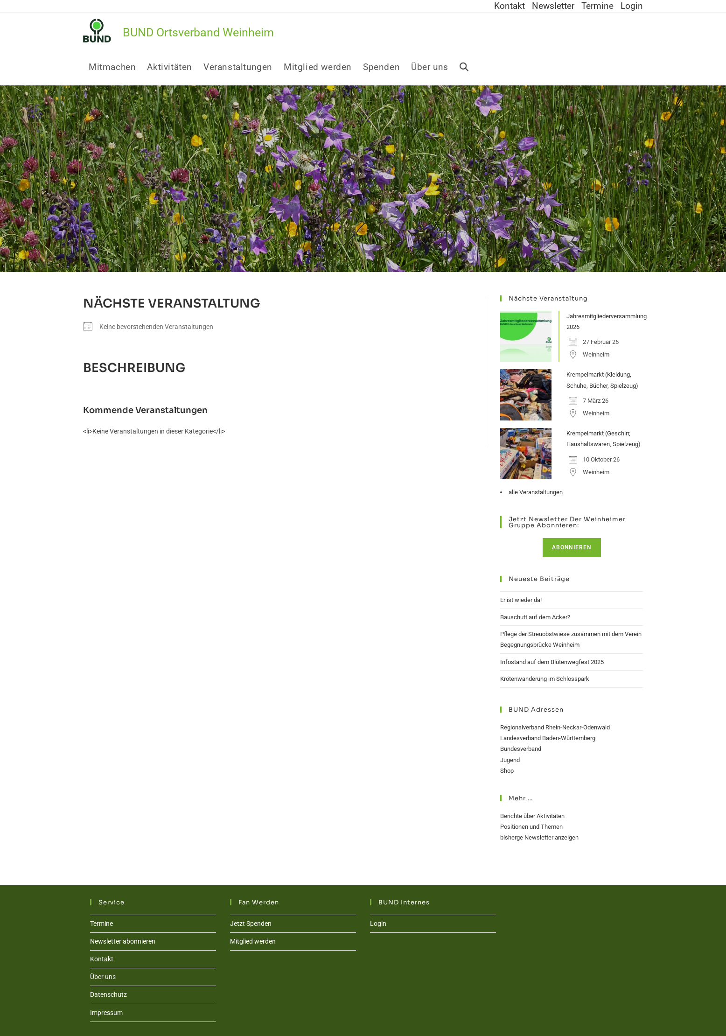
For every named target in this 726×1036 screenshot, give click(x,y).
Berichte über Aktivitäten (532, 815)
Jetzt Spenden (251, 923)
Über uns (103, 976)
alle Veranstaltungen (536, 492)
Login (632, 6)
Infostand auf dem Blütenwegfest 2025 (552, 661)
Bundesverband (520, 748)
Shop (507, 770)
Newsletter (553, 6)
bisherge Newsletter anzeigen (539, 837)
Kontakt (509, 6)
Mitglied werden (253, 941)
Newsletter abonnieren (122, 941)
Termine (597, 6)
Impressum (106, 1012)
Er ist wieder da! (521, 599)
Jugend (510, 759)
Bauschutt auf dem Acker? (535, 617)
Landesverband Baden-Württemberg (547, 738)
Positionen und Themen (531, 826)
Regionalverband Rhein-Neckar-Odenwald (555, 727)
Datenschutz (108, 994)
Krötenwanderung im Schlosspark (544, 678)
